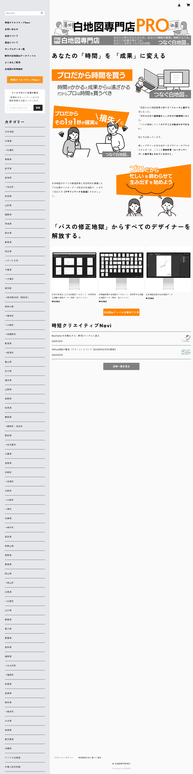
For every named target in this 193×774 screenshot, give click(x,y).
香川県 (8, 628)
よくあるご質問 (13, 62)
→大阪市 (9, 500)
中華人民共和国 (13, 767)
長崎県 (8, 693)
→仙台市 (9, 187)
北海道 (8, 141)
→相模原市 (10, 334)
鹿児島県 (9, 739)
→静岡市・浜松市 (14, 426)
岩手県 (8, 168)
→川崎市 (9, 325)
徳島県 (8, 619)
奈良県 (8, 536)
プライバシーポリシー (63, 757)
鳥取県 (8, 555)
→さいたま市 (11, 260)
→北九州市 (10, 665)
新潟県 (8, 343)
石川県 (8, 371)
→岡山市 (9, 582)
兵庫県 (8, 518)
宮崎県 (8, 730)
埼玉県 (8, 251)
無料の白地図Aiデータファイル (20, 55)
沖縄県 (8, 748)
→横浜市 (9, 315)
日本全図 (9, 131)
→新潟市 (9, 352)
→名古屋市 (10, 444)
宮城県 (8, 177)
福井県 (8, 380)
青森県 (8, 159)
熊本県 (8, 702)
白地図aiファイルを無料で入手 (121, 312)
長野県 (8, 398)
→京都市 (9, 481)
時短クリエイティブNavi (17, 22)
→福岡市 (9, 674)
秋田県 (8, 196)
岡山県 (8, 573)
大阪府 (8, 490)
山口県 (8, 610)
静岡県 (8, 417)
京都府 (8, 472)
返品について (11, 42)
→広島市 (9, 601)
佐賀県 (8, 684)
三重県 (8, 454)
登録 (38, 107)
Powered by (121, 768)
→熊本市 (9, 711)
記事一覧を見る (121, 366)
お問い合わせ (11, 29)
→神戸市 (9, 527)
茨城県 (8, 223)
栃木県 (8, 233)
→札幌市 (9, 150)
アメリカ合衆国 (13, 757)
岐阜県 (8, 408)
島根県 (8, 564)
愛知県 (8, 435)
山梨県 (8, 389)
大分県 (8, 721)
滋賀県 (8, 463)
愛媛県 (8, 638)
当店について (11, 36)
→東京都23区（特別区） (17, 297)
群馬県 (8, 242)
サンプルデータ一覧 (15, 49)
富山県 (8, 362)
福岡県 (8, 656)
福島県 (8, 214)
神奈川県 (9, 306)
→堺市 (8, 509)
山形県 (8, 205)
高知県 (8, 647)
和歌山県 (9, 546)
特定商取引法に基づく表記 (89, 757)
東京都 (8, 288)
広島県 (8, 592)
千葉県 (8, 269)
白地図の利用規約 (14, 69)
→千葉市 (9, 279)
